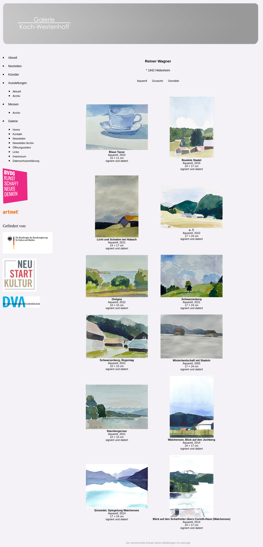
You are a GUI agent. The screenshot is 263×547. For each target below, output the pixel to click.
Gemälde (173, 80)
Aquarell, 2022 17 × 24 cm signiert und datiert (192, 233)
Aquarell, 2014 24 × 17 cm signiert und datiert (191, 442)
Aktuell (17, 91)
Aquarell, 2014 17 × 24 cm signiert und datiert (117, 513)
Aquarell (142, 80)
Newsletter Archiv (23, 143)
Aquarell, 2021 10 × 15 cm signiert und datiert (117, 363)
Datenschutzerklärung (26, 160)
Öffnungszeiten (22, 147)
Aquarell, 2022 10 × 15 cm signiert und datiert (117, 302)
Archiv (16, 95)
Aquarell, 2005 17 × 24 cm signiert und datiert (192, 363)
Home (16, 129)
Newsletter (19, 138)
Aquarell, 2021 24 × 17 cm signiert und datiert (116, 242)
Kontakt (17, 134)
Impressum (19, 156)
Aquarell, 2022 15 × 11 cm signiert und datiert (117, 154)
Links (16, 151)
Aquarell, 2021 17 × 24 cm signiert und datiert (192, 302)
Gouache (157, 80)
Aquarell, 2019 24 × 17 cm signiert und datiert (191, 163)
